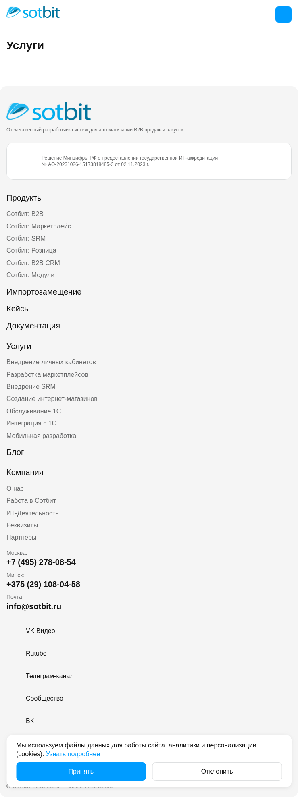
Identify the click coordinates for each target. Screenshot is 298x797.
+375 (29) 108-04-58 (43, 584)
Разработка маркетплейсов (47, 374)
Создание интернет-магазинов (52, 398)
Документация (33, 325)
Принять (81, 771)
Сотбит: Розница (31, 250)
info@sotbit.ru (33, 606)
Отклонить (217, 771)
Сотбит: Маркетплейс (38, 226)
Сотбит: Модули (30, 275)
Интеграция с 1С (31, 423)
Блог (15, 452)
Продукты (24, 197)
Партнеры (21, 537)
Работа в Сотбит (31, 500)
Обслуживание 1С (33, 411)
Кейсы (18, 308)
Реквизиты (22, 525)
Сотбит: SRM (26, 238)
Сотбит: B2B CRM (33, 262)
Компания (25, 472)
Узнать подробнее (73, 754)
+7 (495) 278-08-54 (41, 562)
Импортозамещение (43, 291)
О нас (15, 488)
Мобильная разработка (41, 435)
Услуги (18, 346)
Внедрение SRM (31, 386)
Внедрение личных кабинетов (51, 362)
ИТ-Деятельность (32, 513)
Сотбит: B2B (25, 213)
